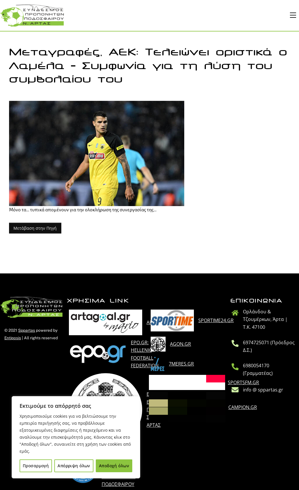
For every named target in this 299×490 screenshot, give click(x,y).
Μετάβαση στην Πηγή (35, 228)
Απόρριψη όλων (74, 465)
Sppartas (26, 330)
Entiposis (12, 338)
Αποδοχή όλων (114, 465)
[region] (76, 437)
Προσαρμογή (36, 465)
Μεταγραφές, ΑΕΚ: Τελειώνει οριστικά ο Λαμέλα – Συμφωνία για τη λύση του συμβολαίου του (148, 66)
